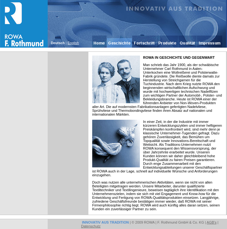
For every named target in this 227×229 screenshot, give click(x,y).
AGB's (212, 222)
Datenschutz (90, 226)
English (73, 43)
